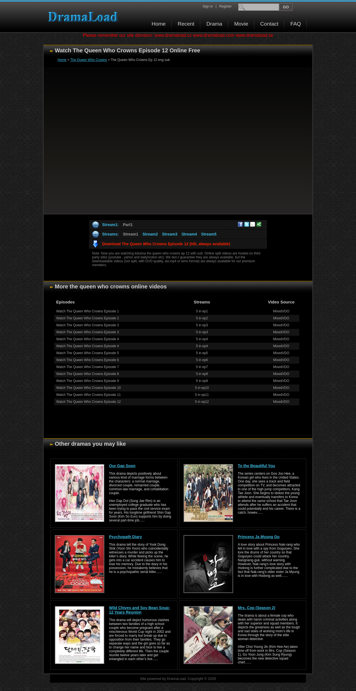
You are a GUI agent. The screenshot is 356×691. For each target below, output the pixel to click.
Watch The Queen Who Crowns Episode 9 (87, 381)
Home (159, 24)
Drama (214, 24)
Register (225, 6)
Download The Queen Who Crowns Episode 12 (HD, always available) (166, 244)
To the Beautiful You (256, 466)
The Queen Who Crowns (88, 60)
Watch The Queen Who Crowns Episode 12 (88, 402)
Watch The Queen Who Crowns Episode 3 (87, 325)
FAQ (295, 24)
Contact (269, 24)
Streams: (110, 234)
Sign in (207, 6)
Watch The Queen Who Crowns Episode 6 (87, 360)
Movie (241, 24)
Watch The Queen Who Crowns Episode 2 (87, 318)
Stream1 (130, 234)
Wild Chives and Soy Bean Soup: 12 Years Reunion (139, 610)
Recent (186, 24)
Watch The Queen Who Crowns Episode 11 (88, 395)
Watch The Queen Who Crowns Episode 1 (87, 311)
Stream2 (150, 234)
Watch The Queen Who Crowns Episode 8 (87, 374)
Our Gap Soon (122, 466)
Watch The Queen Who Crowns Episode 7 (87, 367)
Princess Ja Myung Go (259, 537)
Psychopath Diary (125, 537)
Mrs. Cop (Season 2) (256, 608)
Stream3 (169, 234)
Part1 (128, 224)
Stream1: (110, 224)
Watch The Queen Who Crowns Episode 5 (87, 353)
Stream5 (208, 234)
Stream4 (189, 234)
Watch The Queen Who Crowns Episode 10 (88, 388)
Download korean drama (84, 17)
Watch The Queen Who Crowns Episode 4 (87, 339)
